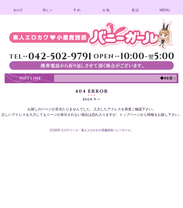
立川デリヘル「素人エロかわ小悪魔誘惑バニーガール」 (97, 130)
